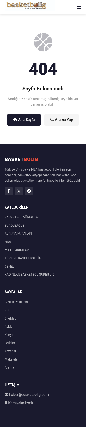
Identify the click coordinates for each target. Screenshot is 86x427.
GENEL (9, 266)
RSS (7, 310)
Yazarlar (10, 351)
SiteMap (10, 318)
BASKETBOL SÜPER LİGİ (22, 217)
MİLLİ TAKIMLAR (17, 250)
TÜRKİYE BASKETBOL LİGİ (23, 258)
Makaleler (12, 359)
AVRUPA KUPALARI (18, 233)
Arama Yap (61, 119)
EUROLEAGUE (14, 225)
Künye (9, 335)
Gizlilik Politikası (16, 302)
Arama (9, 367)
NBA (8, 242)
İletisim (10, 343)
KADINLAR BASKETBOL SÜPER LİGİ (30, 274)
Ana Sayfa (24, 119)
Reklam (10, 326)
